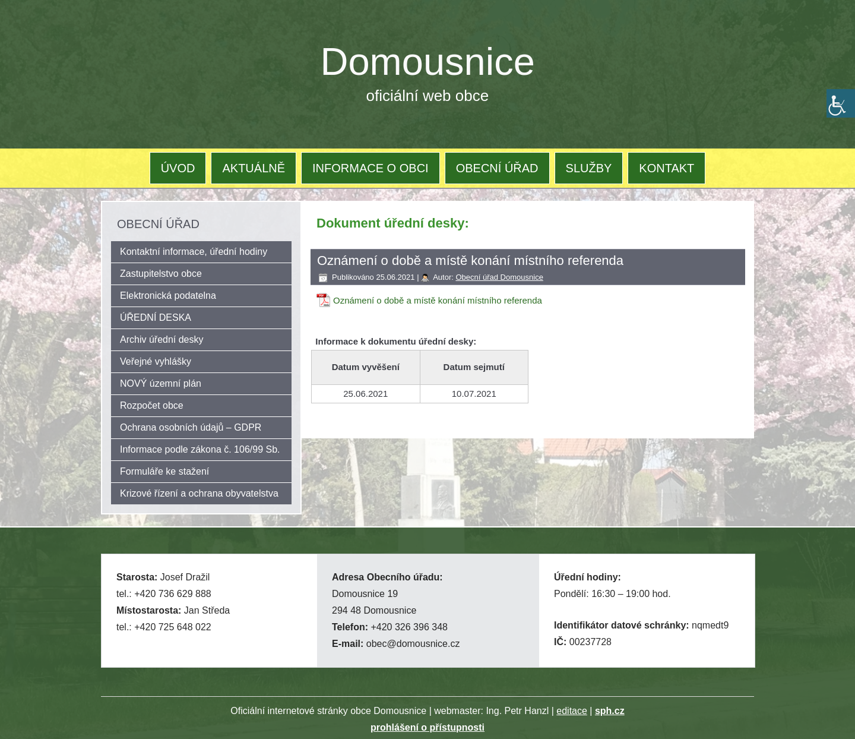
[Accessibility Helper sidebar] (840, 103)
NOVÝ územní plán (160, 383)
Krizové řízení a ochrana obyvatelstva (199, 493)
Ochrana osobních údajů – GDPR (190, 427)
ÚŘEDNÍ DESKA (155, 317)
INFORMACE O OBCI (370, 168)
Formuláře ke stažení (164, 471)
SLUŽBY (589, 168)
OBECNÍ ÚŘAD (497, 168)
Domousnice (428, 61)
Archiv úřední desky (162, 339)
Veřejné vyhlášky (155, 361)
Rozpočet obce (151, 405)
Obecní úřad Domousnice (499, 277)
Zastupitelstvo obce (161, 274)
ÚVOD (178, 168)
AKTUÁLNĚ (253, 168)
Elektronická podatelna (168, 295)
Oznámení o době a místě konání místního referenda (437, 300)
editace (571, 711)
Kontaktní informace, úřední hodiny (193, 252)
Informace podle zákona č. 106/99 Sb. (200, 449)
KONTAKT (666, 168)
